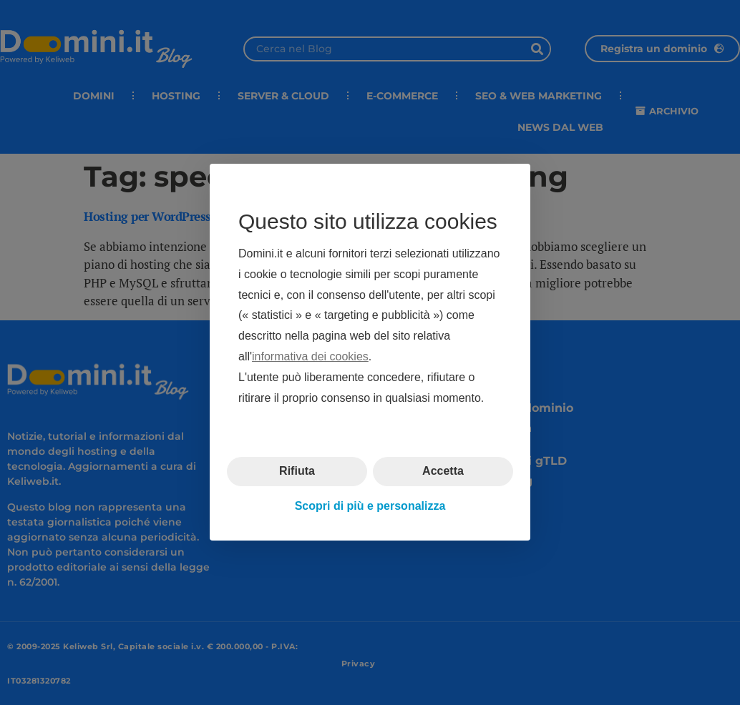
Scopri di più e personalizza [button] (370, 506)
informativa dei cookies (310, 356)
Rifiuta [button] (297, 471)
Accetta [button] (443, 471)
